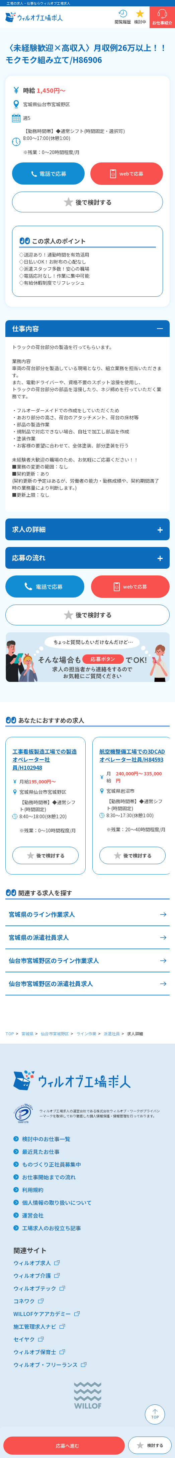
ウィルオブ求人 (32, 1263)
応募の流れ (29, 557)
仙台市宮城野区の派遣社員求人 (51, 983)
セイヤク (24, 1339)
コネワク (24, 1301)
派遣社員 (112, 1033)
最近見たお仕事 (41, 1152)
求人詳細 (135, 1033)
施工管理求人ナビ (34, 1326)
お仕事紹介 (162, 22)
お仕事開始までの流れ (49, 1177)
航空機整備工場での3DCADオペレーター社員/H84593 (132, 755)
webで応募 (131, 173)
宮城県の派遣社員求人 (39, 937)
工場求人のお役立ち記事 (51, 1228)
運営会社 (32, 1215)
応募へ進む (67, 1445)
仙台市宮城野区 (55, 1033)
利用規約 (32, 1190)
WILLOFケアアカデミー (42, 1314)
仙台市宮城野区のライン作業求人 (54, 960)
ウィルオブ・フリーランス (45, 1365)
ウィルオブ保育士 (34, 1352)
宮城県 (27, 1033)
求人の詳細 (29, 529)
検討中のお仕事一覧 (46, 1139)
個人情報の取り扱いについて (57, 1202)
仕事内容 (25, 328)
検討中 (140, 21)
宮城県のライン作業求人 (42, 914)
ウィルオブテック (34, 1288)
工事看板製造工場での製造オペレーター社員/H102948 (44, 759)
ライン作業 (86, 1033)
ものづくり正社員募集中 (51, 1164)
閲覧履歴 (123, 21)
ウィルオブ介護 (32, 1275)
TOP (9, 1033)
